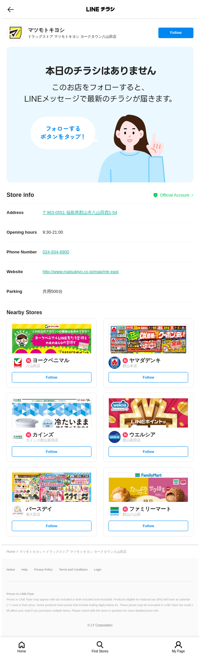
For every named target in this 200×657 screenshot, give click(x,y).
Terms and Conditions (73, 569)
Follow (176, 34)
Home (21, 651)
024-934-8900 (56, 251)
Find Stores (99, 651)
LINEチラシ (100, 9)
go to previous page (10, 9)
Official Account (174, 195)
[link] (16, 33)
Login (97, 569)
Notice (11, 569)
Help (25, 569)
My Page (178, 651)
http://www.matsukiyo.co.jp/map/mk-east (81, 271)
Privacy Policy (43, 569)
